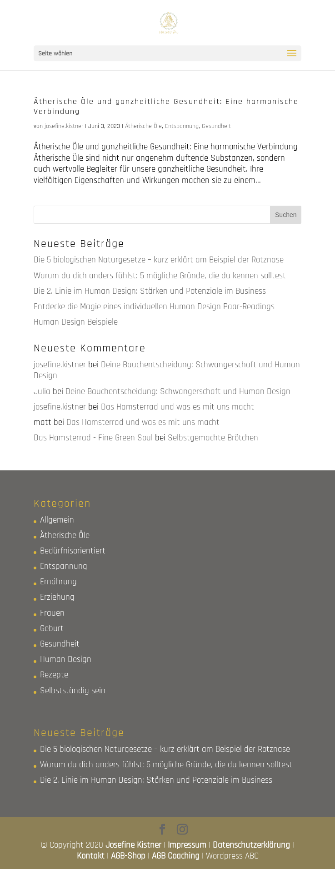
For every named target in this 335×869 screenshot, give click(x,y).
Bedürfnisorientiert (72, 551)
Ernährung (58, 582)
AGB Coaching (176, 856)
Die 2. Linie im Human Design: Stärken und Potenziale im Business (150, 291)
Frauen (52, 613)
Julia (42, 391)
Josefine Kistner (133, 845)
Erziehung (57, 597)
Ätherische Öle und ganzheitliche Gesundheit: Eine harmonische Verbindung (166, 106)
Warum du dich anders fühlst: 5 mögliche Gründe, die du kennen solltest (160, 275)
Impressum (187, 845)
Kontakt (91, 856)
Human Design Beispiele (76, 322)
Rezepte (54, 675)
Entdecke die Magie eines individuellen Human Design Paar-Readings (154, 306)
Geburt (52, 628)
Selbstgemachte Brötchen (213, 438)
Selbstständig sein (72, 690)
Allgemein (57, 520)
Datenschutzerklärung (251, 845)
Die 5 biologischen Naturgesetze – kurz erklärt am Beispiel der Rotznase (159, 260)
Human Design (65, 659)
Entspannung (182, 126)
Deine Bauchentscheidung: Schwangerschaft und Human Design (167, 370)
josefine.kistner (64, 126)
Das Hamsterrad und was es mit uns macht (177, 407)
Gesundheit (216, 126)
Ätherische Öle (143, 126)
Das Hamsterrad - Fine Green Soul (93, 438)
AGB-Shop (128, 856)
